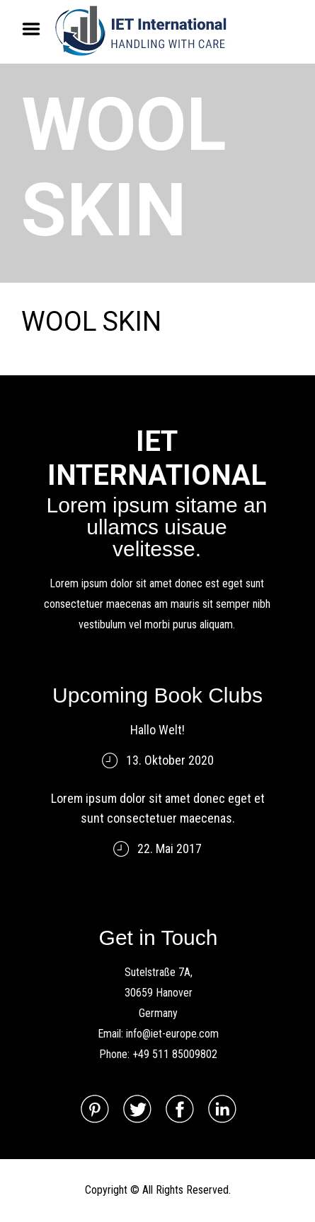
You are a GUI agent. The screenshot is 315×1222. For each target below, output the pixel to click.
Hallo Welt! (157, 729)
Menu (36, 29)
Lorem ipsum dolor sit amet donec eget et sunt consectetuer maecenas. (158, 808)
